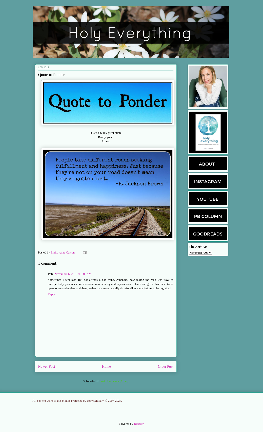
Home (106, 366)
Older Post (165, 366)
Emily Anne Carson (63, 252)
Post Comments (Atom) (114, 381)
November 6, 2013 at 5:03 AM (73, 274)
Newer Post (46, 366)
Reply (51, 294)
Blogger (139, 423)
